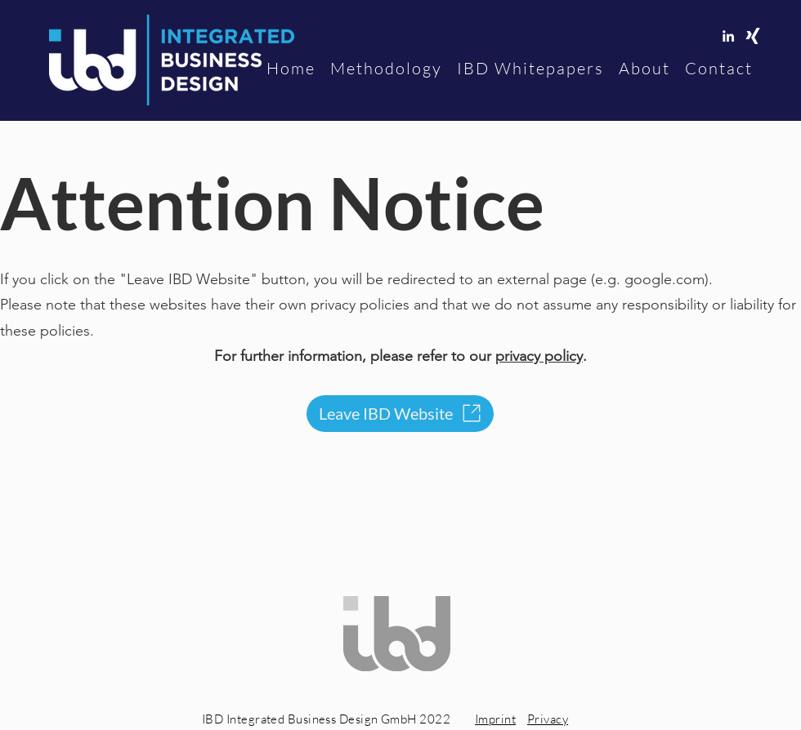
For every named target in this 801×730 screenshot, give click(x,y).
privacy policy (539, 356)
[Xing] (753, 36)
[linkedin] (728, 36)
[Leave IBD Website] (400, 413)
